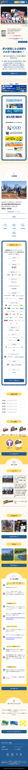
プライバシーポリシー (18, 746)
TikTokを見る (13, 565)
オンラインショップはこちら (13, 731)
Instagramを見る (13, 536)
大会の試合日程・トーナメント (14, 211)
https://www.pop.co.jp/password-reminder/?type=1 (14, 638)
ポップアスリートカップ (9, 400)
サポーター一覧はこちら (14, 380)
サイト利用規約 (17, 749)
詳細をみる (13, 73)
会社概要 (3, 746)
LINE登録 (16, 38)
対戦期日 (14, 217)
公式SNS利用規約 (4, 749)
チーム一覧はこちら (14, 453)
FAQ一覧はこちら (14, 688)
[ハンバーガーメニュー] (26, 2)
